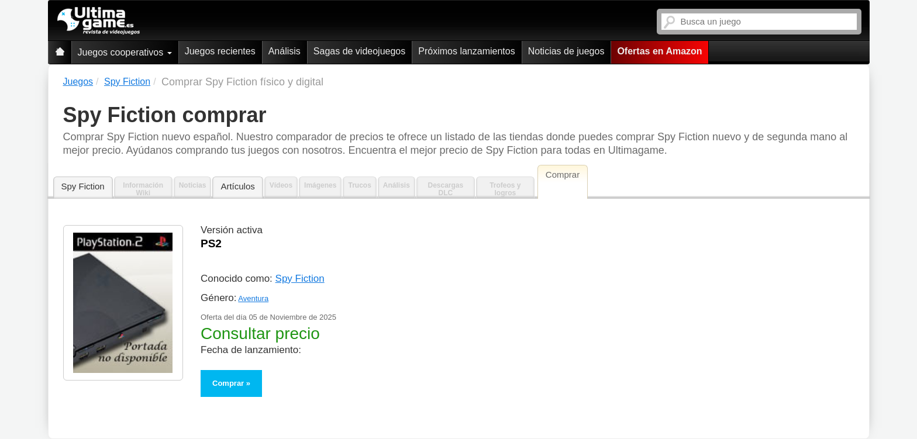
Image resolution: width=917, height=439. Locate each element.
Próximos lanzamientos (466, 51)
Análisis (284, 51)
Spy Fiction (83, 186)
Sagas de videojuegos (359, 51)
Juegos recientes (220, 51)
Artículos (237, 186)
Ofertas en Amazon (659, 51)
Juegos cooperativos (125, 52)
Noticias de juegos (566, 51)
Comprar (228, 383)
